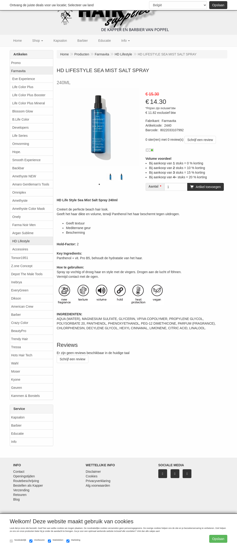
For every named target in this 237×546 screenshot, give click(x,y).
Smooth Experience (26, 160)
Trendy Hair (19, 339)
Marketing (73, 541)
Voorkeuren (37, 541)
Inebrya (16, 282)
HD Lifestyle (21, 241)
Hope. (16, 152)
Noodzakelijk (18, 541)
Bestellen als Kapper (28, 485)
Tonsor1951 (19, 258)
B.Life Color (20, 119)
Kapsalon (18, 417)
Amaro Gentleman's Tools (30, 184)
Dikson (16, 298)
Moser (15, 371)
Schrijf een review (200, 140)
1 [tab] (99, 184)
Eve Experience (23, 79)
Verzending (21, 490)
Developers (20, 127)
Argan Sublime (23, 233)
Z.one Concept (21, 266)
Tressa (16, 347)
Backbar (18, 168)
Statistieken (55, 541)
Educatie (17, 433)
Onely (16, 217)
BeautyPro (18, 331)
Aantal (154, 186)
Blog (16, 499)
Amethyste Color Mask (28, 209)
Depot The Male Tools (27, 274)
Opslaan (218, 5)
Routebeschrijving (26, 481)
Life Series (20, 135)
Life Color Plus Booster (28, 95)
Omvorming (20, 144)
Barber (16, 314)
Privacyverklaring (98, 481)
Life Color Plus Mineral (28, 103)
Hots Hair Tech (21, 355)
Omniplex (19, 192)
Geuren (16, 388)
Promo (16, 63)
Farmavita (18, 71)
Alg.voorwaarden (98, 485)
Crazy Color (19, 323)
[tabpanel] (110, 177)
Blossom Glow (22, 111)
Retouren (20, 495)
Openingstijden (24, 476)
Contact (18, 471)
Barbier (16, 425)
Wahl (14, 363)
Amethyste (20, 200)
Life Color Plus (22, 87)
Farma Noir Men (24, 225)
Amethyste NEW (24, 176)
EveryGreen (19, 290)
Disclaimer (93, 471)
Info (13, 442)
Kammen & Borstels (25, 396)
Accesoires (20, 249)
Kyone (15, 379)
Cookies (91, 476)
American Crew (22, 306)
